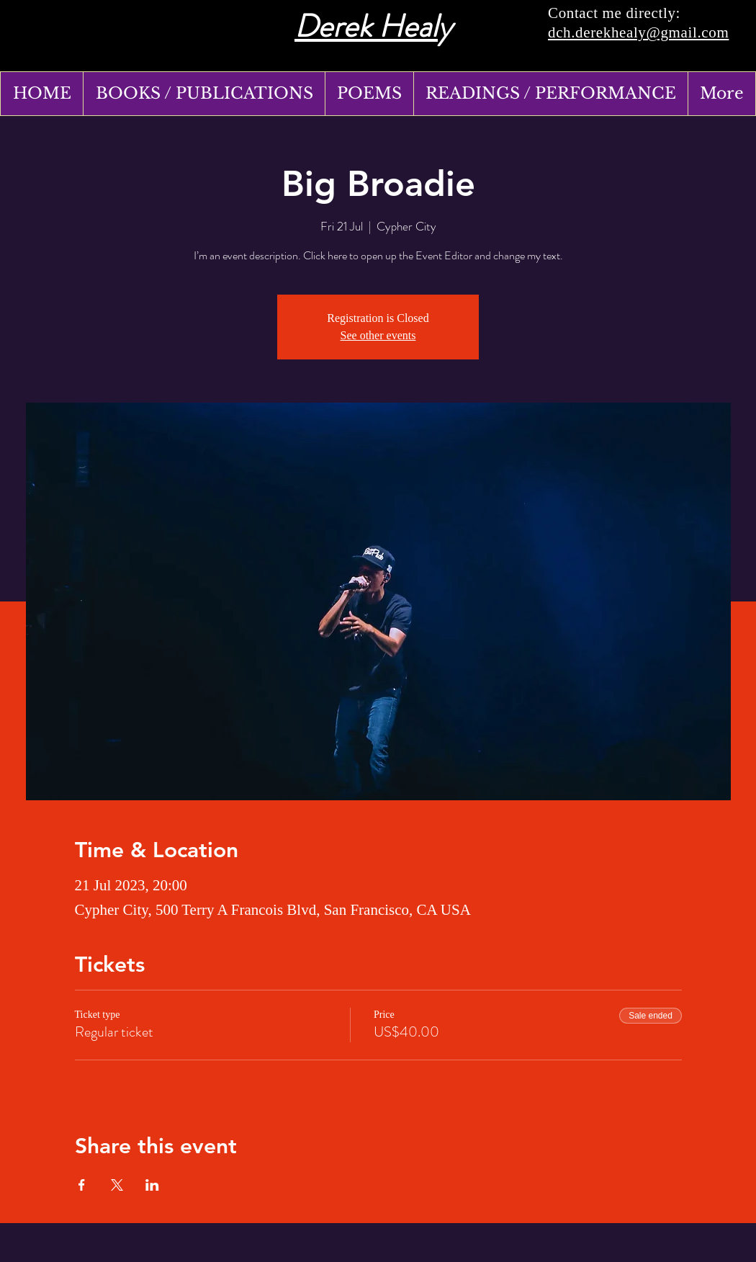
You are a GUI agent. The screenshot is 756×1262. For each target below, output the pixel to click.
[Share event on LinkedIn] (152, 1185)
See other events (378, 335)
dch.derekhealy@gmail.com (638, 32)
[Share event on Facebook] (82, 1185)
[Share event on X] (117, 1185)
